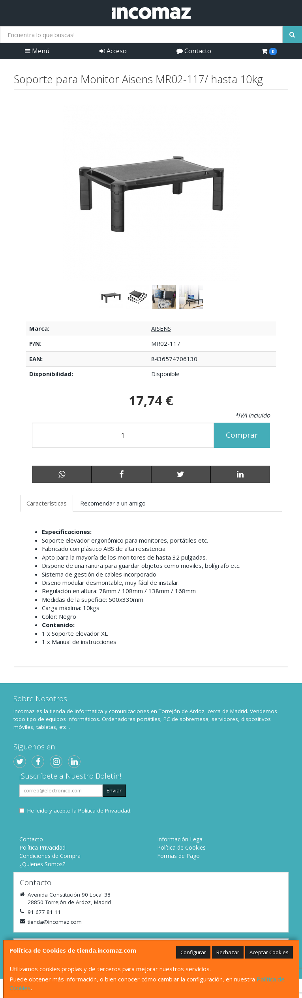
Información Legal (180, 839)
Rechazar (227, 952)
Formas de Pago (178, 855)
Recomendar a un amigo (113, 503)
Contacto (193, 51)
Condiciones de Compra (50, 855)
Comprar (242, 435)
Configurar (193, 952)
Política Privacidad (42, 847)
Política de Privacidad (104, 810)
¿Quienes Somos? (42, 864)
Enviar (114, 790)
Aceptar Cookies (269, 952)
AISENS (161, 328)
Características (46, 503)
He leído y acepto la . (79, 810)
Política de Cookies (181, 847)
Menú (37, 51)
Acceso (113, 51)
